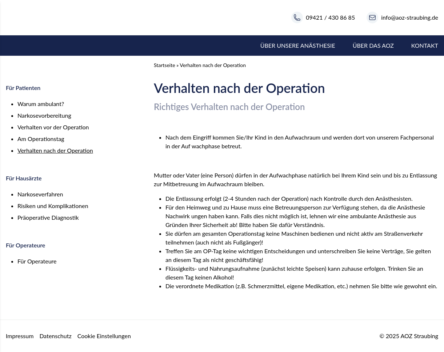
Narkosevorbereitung (44, 115)
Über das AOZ (373, 45)
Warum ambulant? (40, 103)
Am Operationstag (40, 138)
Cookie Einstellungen (104, 335)
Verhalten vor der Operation (53, 127)
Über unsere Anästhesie (297, 45)
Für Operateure (37, 261)
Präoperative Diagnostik (48, 217)
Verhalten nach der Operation (55, 150)
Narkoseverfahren (40, 194)
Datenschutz (55, 335)
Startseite (164, 65)
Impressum (19, 335)
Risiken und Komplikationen (52, 205)
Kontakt (424, 45)
